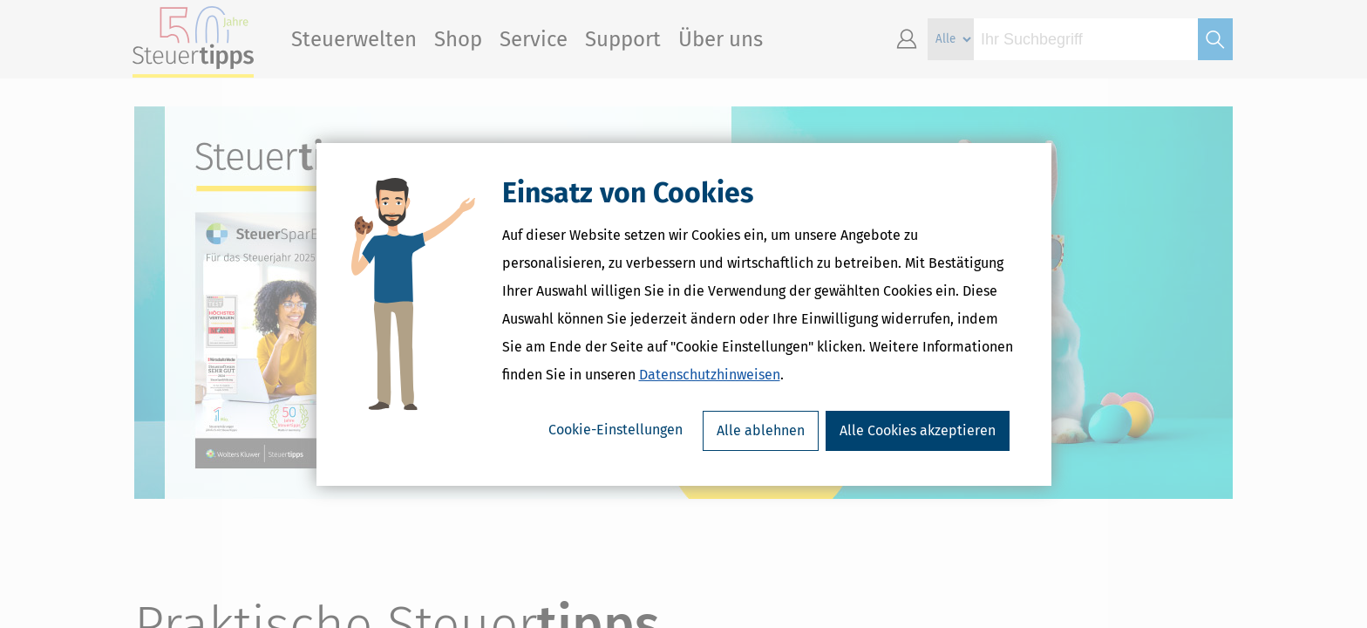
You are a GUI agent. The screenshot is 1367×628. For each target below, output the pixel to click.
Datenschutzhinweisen (709, 374)
